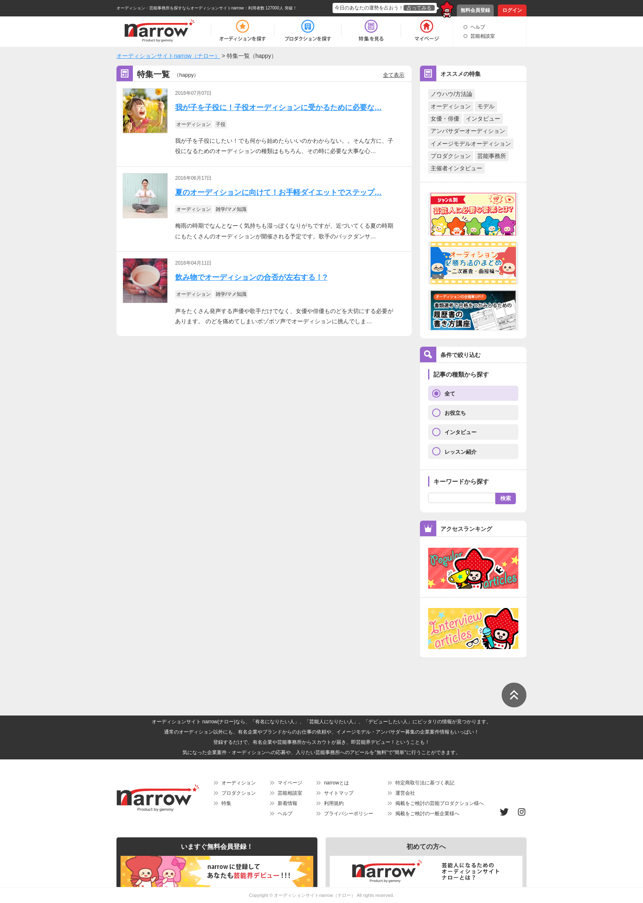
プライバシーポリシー (348, 813)
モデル (486, 106)
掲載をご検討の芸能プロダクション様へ (439, 803)
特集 (226, 803)
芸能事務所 (491, 156)
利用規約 (334, 803)
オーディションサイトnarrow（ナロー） (315, 895)
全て (450, 394)
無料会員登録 (475, 10)
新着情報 (287, 803)
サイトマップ (338, 793)
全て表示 (393, 75)
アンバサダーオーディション (468, 131)
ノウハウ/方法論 (451, 94)
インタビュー (483, 118)
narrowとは (336, 783)
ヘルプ (477, 27)
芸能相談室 (482, 36)
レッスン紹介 (461, 452)
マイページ (290, 783)
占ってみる (419, 8)
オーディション (451, 106)
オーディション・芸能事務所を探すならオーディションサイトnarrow (180, 8)
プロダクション (451, 156)
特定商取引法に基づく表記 (424, 783)
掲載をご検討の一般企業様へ (427, 813)
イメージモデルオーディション (471, 143)
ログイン (512, 10)
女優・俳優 (445, 118)
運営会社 (405, 793)
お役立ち (455, 413)
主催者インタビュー (456, 168)
